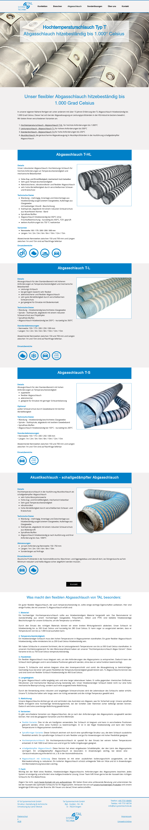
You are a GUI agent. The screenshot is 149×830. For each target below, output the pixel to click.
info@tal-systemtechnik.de (120, 806)
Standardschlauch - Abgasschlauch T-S (38, 132)
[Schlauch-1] (72, 81)
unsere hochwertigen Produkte (107, 784)
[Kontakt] (73, 584)
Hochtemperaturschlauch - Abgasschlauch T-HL (42, 125)
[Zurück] (13, 50)
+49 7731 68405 (125, 800)
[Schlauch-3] (76, 81)
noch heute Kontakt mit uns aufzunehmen (53, 782)
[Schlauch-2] (74, 81)
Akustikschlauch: (28, 135)
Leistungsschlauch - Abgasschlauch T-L (38, 128)
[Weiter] (136, 50)
